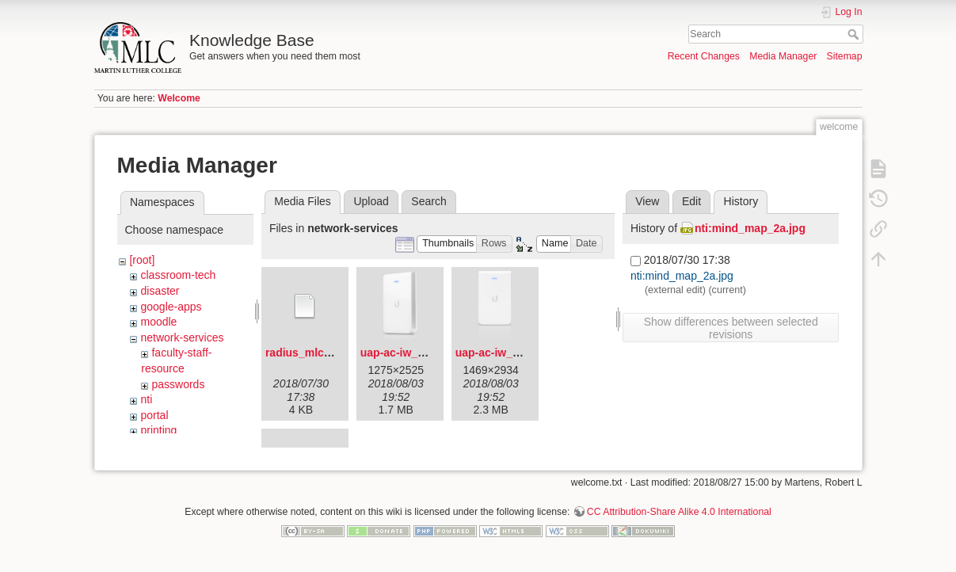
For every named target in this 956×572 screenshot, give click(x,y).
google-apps (170, 306)
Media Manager (783, 56)
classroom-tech (177, 275)
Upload (370, 201)
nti (146, 399)
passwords (177, 384)
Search (855, 34)
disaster (159, 290)
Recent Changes (704, 56)
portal (154, 415)
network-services (181, 337)
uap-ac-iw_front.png (508, 352)
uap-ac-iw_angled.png (418, 352)
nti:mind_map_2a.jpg (750, 228)
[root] (141, 260)
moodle (158, 321)
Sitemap (845, 56)
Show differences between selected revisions (731, 328)
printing (158, 430)
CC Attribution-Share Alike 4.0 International (679, 519)
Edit (691, 201)
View (647, 201)
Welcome (179, 98)
